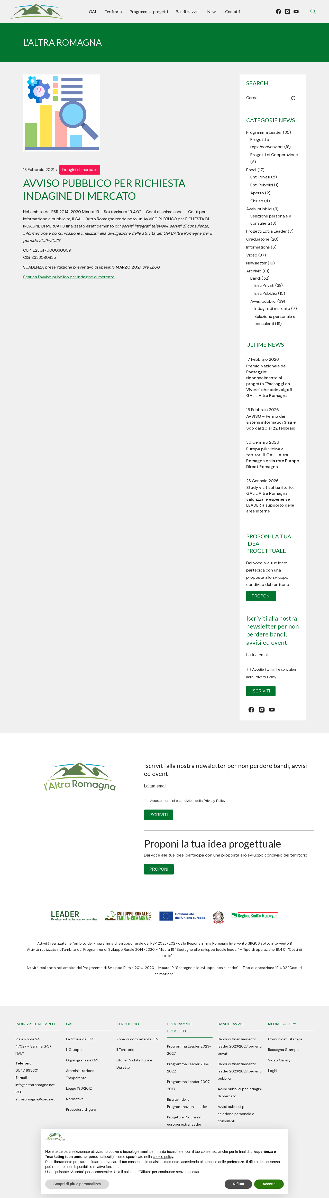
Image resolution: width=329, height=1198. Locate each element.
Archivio (253, 271)
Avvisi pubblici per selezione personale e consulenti (236, 1113)
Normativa (75, 1099)
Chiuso (256, 201)
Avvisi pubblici (259, 209)
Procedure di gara (81, 1109)
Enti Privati (260, 177)
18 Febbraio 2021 (38, 169)
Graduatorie (257, 239)
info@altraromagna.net (35, 1084)
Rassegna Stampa (283, 1049)
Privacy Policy (265, 677)
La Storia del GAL (80, 1039)
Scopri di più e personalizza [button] (77, 1184)
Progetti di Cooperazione (274, 154)
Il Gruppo (74, 1049)
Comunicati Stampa (285, 1039)
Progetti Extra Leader (266, 231)
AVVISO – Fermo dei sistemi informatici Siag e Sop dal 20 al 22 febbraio (271, 422)
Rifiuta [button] (238, 1184)
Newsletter (256, 263)
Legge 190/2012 (79, 1088)
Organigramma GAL (82, 1060)
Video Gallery (279, 1060)
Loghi (272, 1070)
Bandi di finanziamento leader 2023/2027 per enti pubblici (240, 1071)
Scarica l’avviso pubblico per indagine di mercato (69, 277)
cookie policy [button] (163, 1157)
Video (251, 255)
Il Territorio (125, 1049)
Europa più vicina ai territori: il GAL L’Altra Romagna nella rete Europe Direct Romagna (272, 457)
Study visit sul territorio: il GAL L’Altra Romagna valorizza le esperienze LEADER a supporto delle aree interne (271, 499)
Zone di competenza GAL (138, 1039)
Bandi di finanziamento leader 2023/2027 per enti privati (240, 1046)
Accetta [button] (269, 1184)
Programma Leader (264, 132)
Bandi (251, 170)
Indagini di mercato (80, 169)
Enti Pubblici (261, 185)
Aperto (257, 193)
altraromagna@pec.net (35, 1099)
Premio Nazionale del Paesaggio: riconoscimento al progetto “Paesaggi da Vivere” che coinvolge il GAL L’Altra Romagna (269, 380)
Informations (258, 247)
